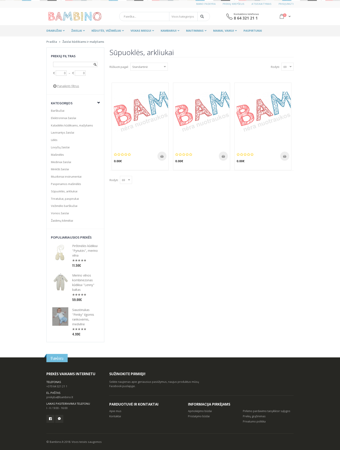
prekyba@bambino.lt (59, 397)
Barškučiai (57, 111)
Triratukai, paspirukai (65, 199)
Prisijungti (286, 3)
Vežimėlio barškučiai (64, 206)
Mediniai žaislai (61, 162)
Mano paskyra (206, 3)
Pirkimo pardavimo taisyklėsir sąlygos (266, 411)
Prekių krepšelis (233, 3)
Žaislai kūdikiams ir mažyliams (83, 42)
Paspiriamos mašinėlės (66, 184)
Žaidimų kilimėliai (62, 221)
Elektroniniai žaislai (63, 118)
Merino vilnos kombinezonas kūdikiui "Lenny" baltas (83, 282)
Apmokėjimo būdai (200, 411)
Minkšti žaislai (60, 169)
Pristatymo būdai (199, 416)
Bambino (57, 358)
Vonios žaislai (60, 213)
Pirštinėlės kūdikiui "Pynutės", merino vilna (85, 250)
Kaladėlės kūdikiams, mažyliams (72, 125)
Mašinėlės (57, 155)
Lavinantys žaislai (62, 132)
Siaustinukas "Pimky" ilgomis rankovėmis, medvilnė (83, 317)
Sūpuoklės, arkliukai (64, 191)
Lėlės (54, 140)
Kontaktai (115, 416)
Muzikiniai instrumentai (66, 176)
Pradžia (51, 42)
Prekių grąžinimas (254, 416)
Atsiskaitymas (261, 3)
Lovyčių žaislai (60, 147)
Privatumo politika (254, 421)
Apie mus (115, 411)
